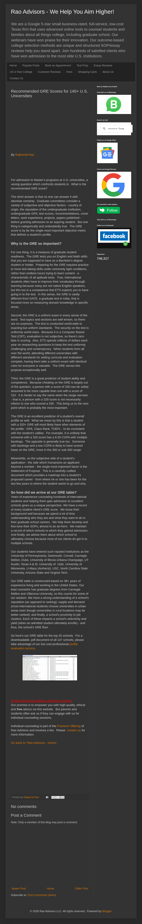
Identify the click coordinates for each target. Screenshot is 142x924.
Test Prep (82, 65)
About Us (108, 71)
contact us (73, 730)
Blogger (106, 911)
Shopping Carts (87, 71)
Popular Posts (30, 65)
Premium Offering (69, 726)
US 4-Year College (21, 71)
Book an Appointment (58, 65)
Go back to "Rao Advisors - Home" (34, 743)
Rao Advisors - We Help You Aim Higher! (62, 11)
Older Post (81, 888)
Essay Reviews (103, 65)
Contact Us (16, 78)
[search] (116, 128)
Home (13, 65)
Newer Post (19, 888)
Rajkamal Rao (25, 154)
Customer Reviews (49, 71)
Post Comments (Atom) (42, 895)
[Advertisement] (50, 129)
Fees (69, 71)
